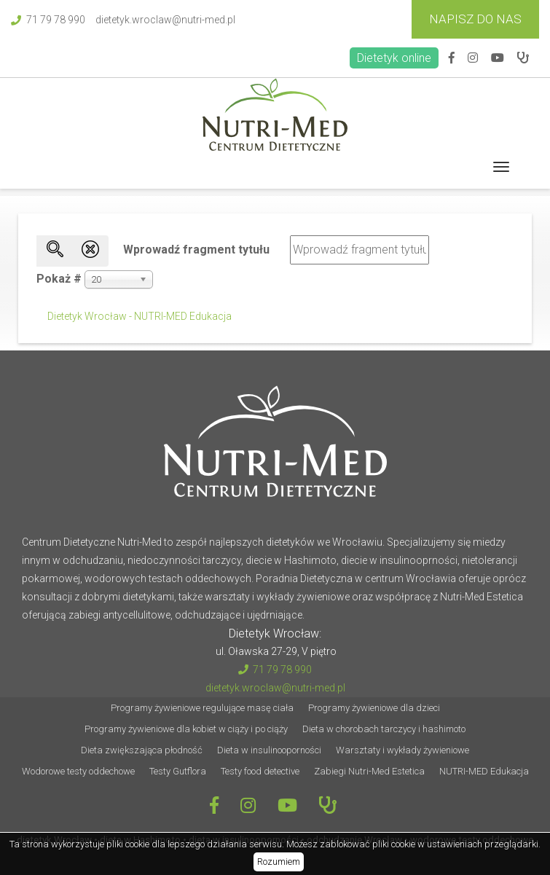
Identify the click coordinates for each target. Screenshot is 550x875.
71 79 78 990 (48, 19)
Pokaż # (59, 279)
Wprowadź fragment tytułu (197, 249)
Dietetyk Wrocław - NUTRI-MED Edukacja (139, 316)
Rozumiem (278, 861)
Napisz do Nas (475, 19)
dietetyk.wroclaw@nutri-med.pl (165, 19)
